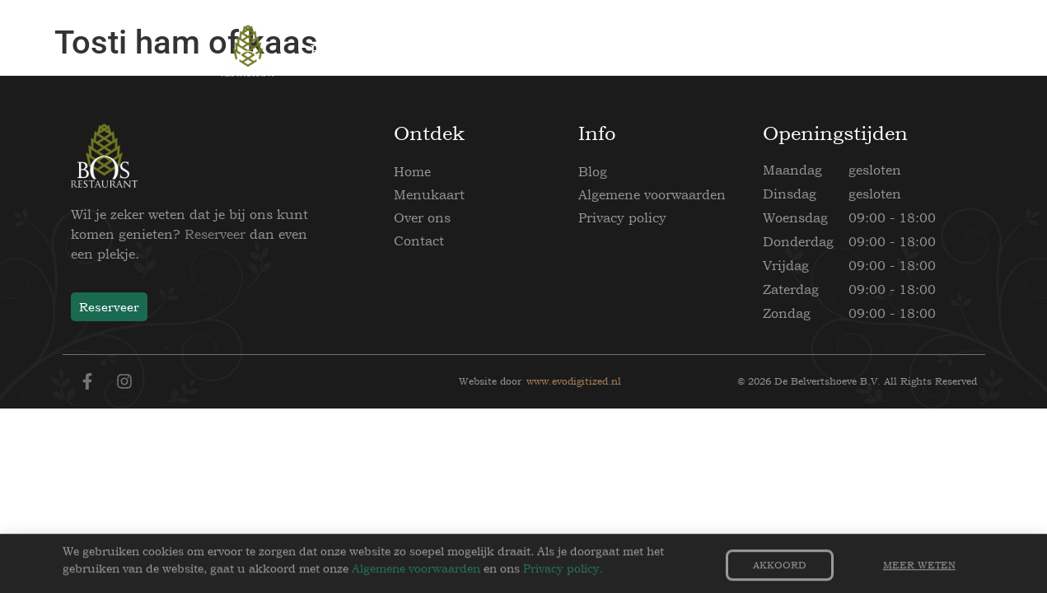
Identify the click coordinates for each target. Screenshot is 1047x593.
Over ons (422, 217)
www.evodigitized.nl (573, 381)
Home (412, 171)
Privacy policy (622, 217)
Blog (592, 171)
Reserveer (215, 234)
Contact (419, 240)
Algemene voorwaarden (652, 194)
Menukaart (429, 194)
